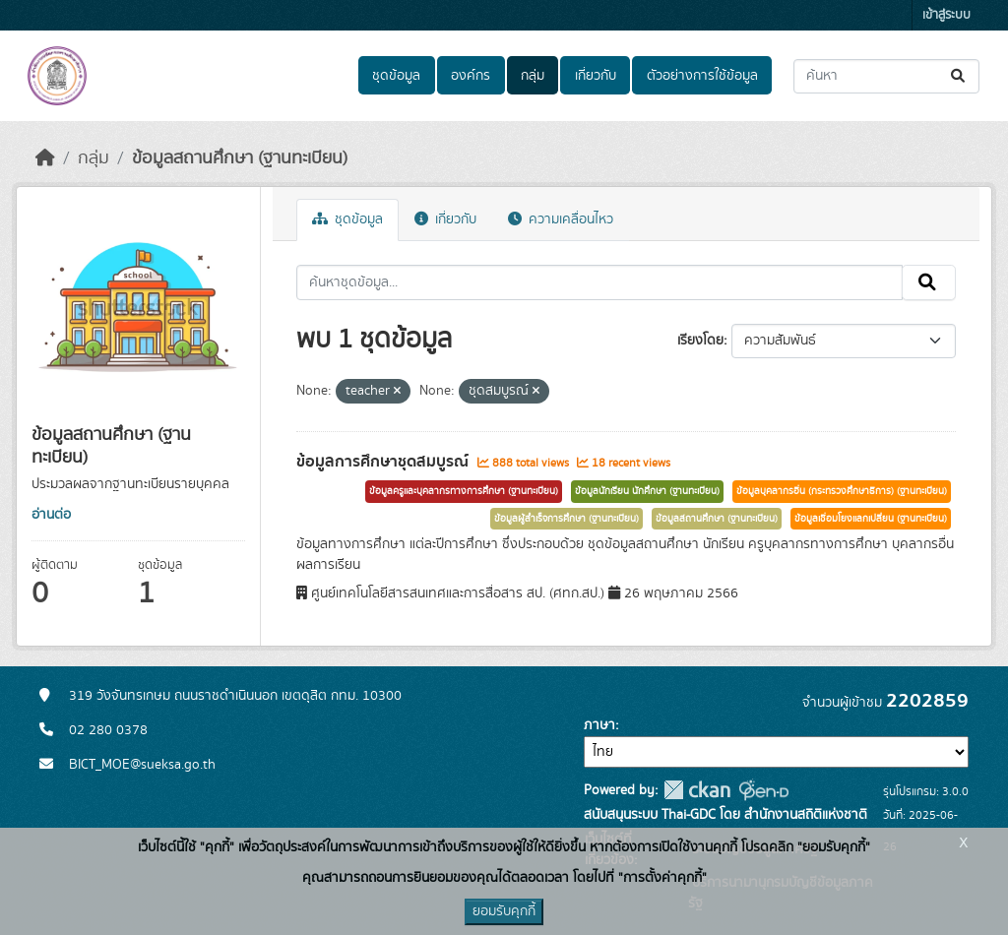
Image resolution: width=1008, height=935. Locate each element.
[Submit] (959, 76)
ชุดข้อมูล (396, 76)
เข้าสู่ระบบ (946, 15)
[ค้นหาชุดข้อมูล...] (886, 76)
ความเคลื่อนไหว (560, 219)
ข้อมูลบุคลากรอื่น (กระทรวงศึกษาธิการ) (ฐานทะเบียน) (841, 491)
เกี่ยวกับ (595, 76)
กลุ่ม (532, 76)
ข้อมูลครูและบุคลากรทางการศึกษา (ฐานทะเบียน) (463, 491)
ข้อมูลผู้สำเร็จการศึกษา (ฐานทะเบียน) (566, 519)
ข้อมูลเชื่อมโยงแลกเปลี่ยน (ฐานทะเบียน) (870, 519)
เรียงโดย (700, 340)
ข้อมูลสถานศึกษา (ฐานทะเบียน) (239, 158)
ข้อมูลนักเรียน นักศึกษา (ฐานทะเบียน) (647, 491)
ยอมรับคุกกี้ (504, 911)
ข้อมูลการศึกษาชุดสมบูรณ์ (384, 461)
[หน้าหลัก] (45, 158)
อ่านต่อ (51, 515)
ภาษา (599, 725)
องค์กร (470, 76)
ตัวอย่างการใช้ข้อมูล (702, 76)
